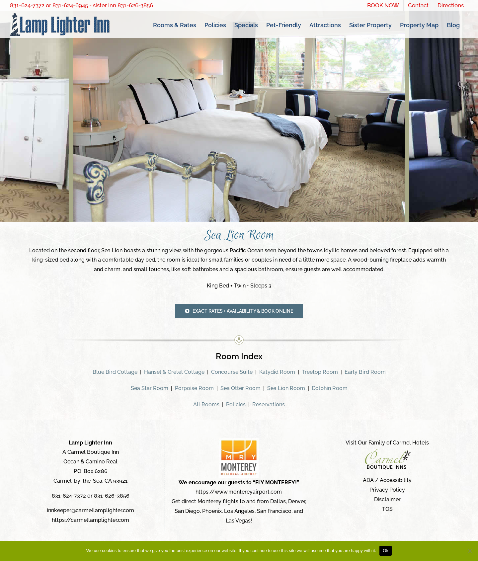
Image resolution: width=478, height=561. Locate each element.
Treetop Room (320, 372)
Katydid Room (277, 372)
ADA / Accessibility (387, 480)
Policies (236, 404)
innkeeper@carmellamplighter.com (90, 511)
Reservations (268, 404)
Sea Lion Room (286, 388)
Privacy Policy (387, 490)
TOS (387, 509)
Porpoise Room (194, 388)
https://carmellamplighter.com (90, 520)
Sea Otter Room (240, 388)
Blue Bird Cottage (115, 372)
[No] (469, 550)
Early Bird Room (365, 372)
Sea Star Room (149, 388)
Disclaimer (387, 499)
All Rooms (206, 404)
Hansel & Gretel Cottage (174, 372)
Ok (385, 550)
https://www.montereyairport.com (239, 492)
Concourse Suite (232, 372)
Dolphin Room (330, 388)
